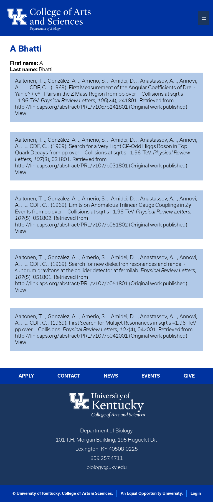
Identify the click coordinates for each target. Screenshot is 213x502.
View (20, 113)
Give (189, 375)
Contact (68, 375)
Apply (26, 375)
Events (150, 375)
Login (196, 493)
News (111, 375)
